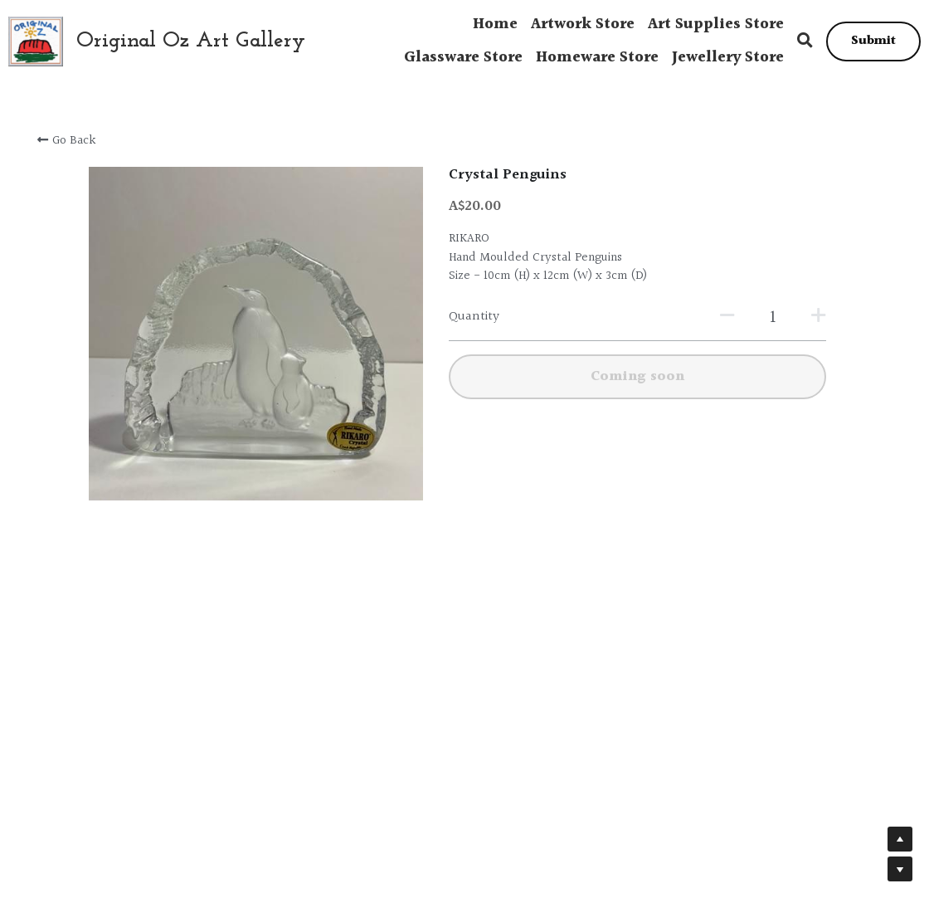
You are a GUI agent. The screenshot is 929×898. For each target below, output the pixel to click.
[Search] (805, 41)
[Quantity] (727, 317)
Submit (873, 41)
